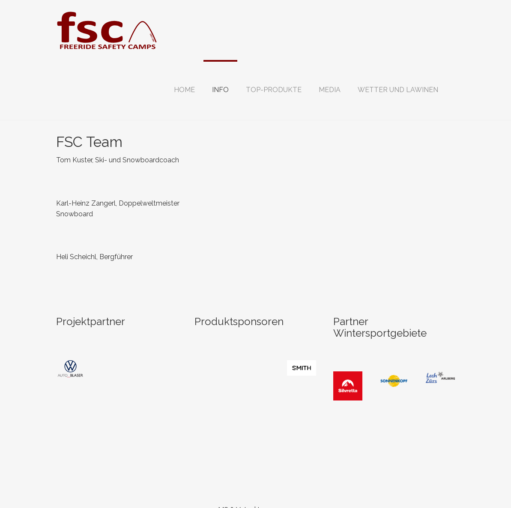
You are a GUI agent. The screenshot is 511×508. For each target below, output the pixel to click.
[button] (220, 90)
